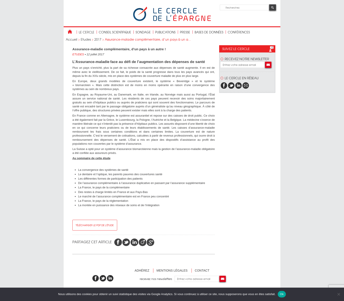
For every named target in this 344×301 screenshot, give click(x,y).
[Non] (338, 294)
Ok (282, 294)
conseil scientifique (115, 32)
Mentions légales (172, 270)
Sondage (143, 32)
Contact (202, 270)
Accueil (71, 39)
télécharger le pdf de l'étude (95, 225)
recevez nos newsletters (157, 279)
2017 (97, 39)
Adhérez (142, 270)
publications (165, 32)
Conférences (239, 32)
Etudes (86, 39)
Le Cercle (86, 32)
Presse (185, 32)
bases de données (209, 32)
